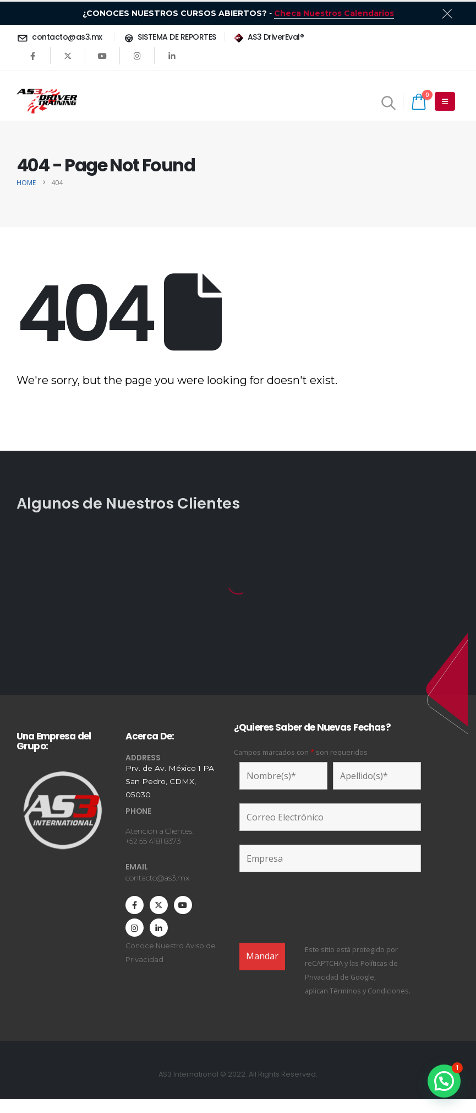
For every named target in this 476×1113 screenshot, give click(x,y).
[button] (388, 102)
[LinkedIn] (171, 55)
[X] (67, 55)
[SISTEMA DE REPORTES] (169, 37)
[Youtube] (102, 55)
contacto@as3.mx (157, 877)
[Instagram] (137, 55)
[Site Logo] (47, 101)
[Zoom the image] (63, 771)
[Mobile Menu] (445, 101)
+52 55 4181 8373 (152, 840)
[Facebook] (33, 55)
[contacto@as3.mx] (61, 37)
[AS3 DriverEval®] (268, 37)
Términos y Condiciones (369, 991)
